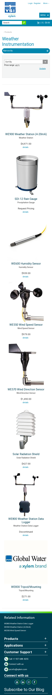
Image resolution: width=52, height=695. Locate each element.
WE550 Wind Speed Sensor (26, 324)
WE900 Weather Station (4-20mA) (26, 134)
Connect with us (16, 664)
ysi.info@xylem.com (18, 669)
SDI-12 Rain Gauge (26, 199)
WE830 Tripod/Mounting (26, 587)
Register (37, 3)
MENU (43, 15)
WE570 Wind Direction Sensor (26, 389)
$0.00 (45, 22)
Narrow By (8, 50)
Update (42, 68)
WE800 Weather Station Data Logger (26, 520)
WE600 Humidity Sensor (26, 263)
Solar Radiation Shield (26, 454)
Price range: (9, 65)
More (45, 3)
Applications (13, 645)
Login (30, 3)
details (25, 147)
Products (8, 32)
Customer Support (18, 652)
